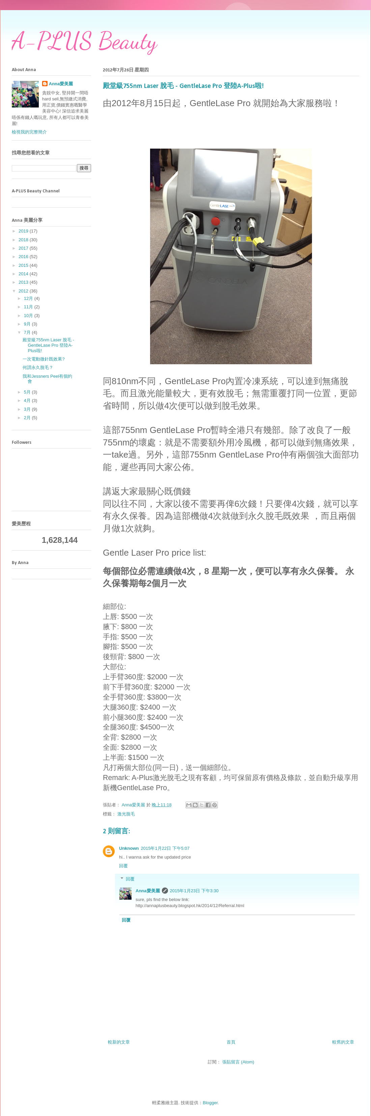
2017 (24, 248)
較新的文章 (119, 1042)
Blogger (210, 1102)
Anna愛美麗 (148, 890)
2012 (24, 290)
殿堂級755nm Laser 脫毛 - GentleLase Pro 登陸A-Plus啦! (48, 345)
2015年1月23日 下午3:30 (194, 890)
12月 (29, 298)
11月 (29, 306)
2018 (24, 239)
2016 (24, 256)
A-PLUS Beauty (84, 41)
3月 (28, 409)
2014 (24, 273)
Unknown (129, 848)
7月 (28, 332)
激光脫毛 (126, 813)
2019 (24, 231)
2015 (24, 265)
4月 (28, 400)
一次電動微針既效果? (43, 359)
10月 (29, 315)
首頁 (231, 1042)
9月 (28, 324)
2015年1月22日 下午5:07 (165, 848)
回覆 (123, 865)
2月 (28, 417)
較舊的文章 (343, 1042)
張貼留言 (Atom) (238, 1061)
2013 (24, 282)
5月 (28, 392)
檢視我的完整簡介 (29, 131)
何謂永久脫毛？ (38, 367)
